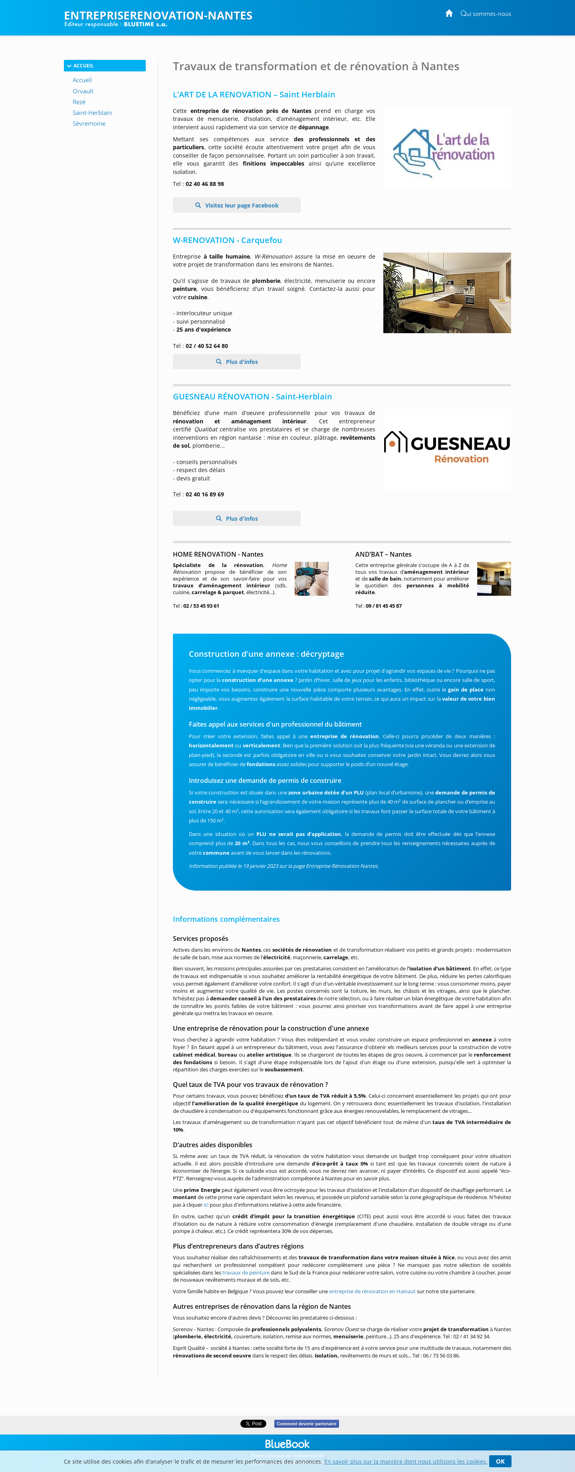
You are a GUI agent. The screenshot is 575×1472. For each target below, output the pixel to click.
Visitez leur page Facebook (241, 205)
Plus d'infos (241, 362)
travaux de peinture (246, 1272)
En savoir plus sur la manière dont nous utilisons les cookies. (406, 1461)
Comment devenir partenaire (306, 1423)
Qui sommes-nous (485, 14)
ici (206, 1204)
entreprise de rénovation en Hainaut (372, 1291)
